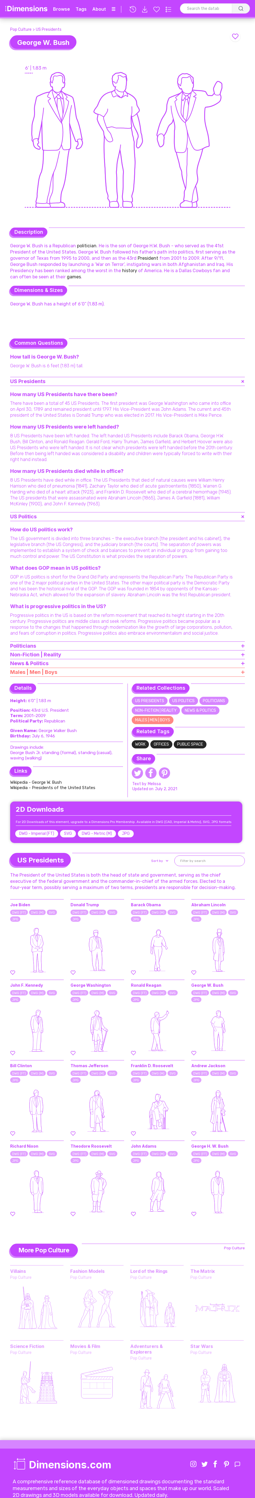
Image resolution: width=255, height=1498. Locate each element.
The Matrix (202, 1270)
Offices (161, 744)
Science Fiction (27, 1345)
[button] (159, 860)
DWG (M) (37, 912)
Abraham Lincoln (208, 904)
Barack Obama (146, 904)
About (99, 9)
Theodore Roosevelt (91, 1146)
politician (86, 245)
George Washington (91, 985)
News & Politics (200, 710)
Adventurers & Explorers (146, 1348)
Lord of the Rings (149, 1270)
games (74, 276)
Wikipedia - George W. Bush (36, 782)
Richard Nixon (24, 1146)
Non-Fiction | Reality (156, 710)
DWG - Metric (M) (97, 833)
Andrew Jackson (208, 1065)
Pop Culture (21, 29)
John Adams (144, 1146)
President (148, 258)
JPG (126, 833)
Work (140, 744)
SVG (68, 833)
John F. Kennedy (26, 985)
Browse (61, 9)
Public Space (190, 744)
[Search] (241, 8)
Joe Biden (20, 904)
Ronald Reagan (146, 985)
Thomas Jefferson (89, 1065)
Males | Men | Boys (152, 720)
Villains (18, 1270)
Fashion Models (87, 1270)
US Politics (183, 700)
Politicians (214, 700)
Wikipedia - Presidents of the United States (52, 787)
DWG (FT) (19, 912)
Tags (81, 9)
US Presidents (48, 29)
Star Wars (201, 1345)
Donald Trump (85, 904)
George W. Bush (207, 985)
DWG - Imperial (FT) (36, 833)
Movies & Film (85, 1345)
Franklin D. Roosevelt (152, 1065)
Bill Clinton (21, 1065)
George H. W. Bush (209, 1146)
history (129, 270)
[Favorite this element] (235, 36)
